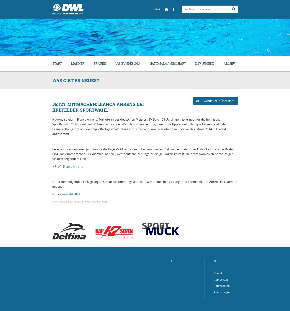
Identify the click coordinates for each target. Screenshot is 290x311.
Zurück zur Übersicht (219, 101)
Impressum (221, 279)
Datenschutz (222, 286)
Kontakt (219, 273)
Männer (77, 63)
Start (166, 9)
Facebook (174, 9)
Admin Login (222, 292)
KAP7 (157, 9)
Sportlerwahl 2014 (67, 194)
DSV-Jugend (204, 63)
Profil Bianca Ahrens (69, 166)
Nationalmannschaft (168, 63)
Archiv (229, 63)
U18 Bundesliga (127, 63)
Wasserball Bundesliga (68, 9)
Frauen (100, 63)
